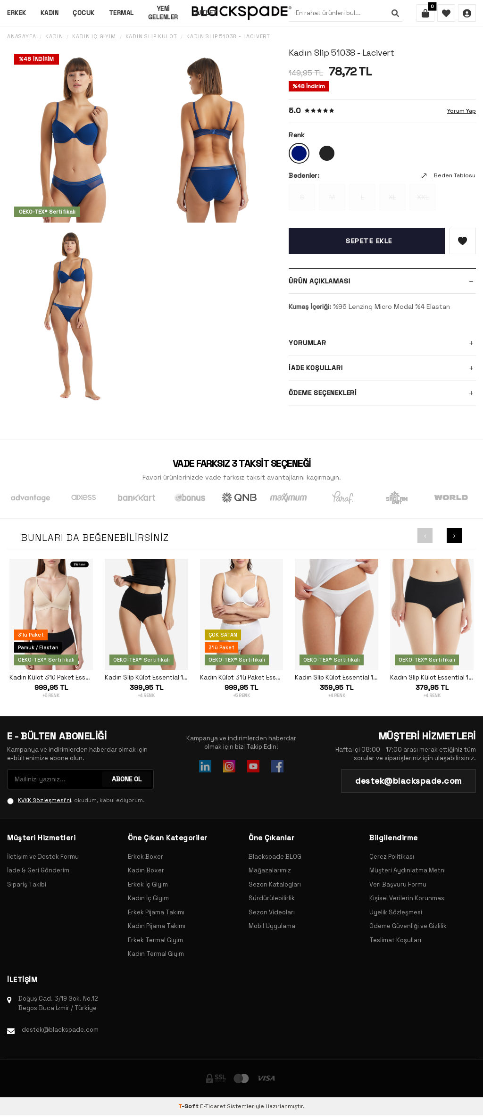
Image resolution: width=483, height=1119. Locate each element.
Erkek (16, 13)
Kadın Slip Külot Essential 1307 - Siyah (432, 677)
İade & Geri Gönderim (38, 870)
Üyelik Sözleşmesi (395, 912)
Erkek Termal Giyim (155, 940)
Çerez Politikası (391, 857)
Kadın (50, 13)
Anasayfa (21, 36)
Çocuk (84, 13)
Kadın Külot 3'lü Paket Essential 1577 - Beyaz (241, 677)
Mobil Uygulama (272, 926)
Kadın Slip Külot (151, 36)
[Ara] (395, 13)
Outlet (204, 13)
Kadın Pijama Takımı (156, 926)
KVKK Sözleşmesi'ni (44, 800)
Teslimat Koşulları (395, 940)
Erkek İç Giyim (148, 884)
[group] (74, 135)
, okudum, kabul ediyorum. (76, 800)
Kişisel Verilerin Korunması (407, 898)
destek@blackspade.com (60, 1030)
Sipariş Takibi (26, 884)
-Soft (189, 1106)
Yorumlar (382, 343)
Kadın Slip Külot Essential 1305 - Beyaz (336, 677)
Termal (121, 13)
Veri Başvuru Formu (397, 884)
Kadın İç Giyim (94, 36)
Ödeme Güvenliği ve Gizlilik (408, 926)
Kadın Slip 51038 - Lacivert (228, 36)
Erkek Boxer (145, 857)
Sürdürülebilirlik (272, 898)
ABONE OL (127, 779)
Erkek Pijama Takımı (156, 912)
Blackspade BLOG (275, 857)
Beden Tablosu (448, 175)
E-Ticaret (212, 1106)
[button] (425, 535)
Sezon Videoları (272, 912)
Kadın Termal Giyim (156, 954)
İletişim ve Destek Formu (43, 857)
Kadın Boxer (146, 870)
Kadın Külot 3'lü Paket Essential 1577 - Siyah (51, 677)
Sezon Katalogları (275, 884)
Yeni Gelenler (163, 13)
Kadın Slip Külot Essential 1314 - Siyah (146, 677)
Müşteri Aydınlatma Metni (407, 870)
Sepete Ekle (369, 241)
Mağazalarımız (270, 870)
